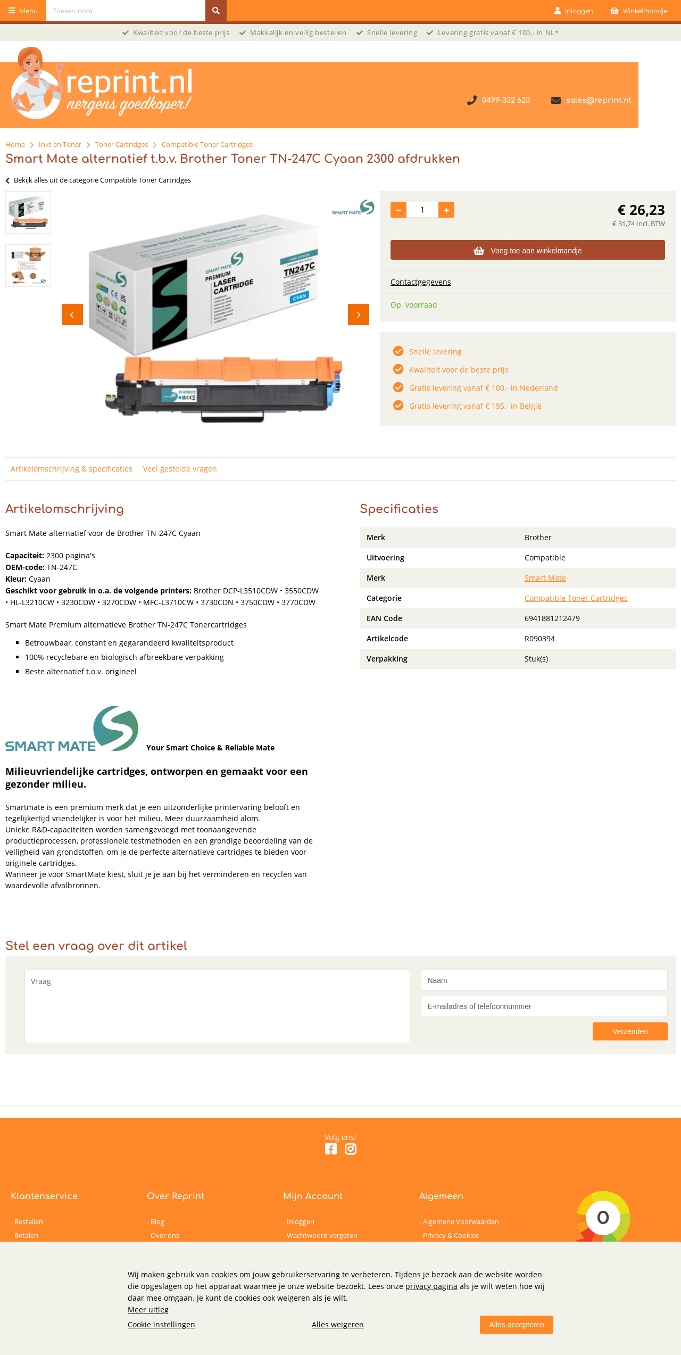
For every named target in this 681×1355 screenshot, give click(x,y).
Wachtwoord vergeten (322, 1235)
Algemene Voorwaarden (461, 1221)
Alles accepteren (516, 1324)
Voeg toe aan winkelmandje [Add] (528, 250)
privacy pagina (431, 1286)
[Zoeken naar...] (216, 10)
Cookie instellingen (161, 1324)
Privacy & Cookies (451, 1235)
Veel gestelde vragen (180, 469)
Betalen (26, 1235)
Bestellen (28, 1221)
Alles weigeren (338, 1324)
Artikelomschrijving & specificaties (71, 469)
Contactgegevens (421, 282)
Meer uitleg (148, 1309)
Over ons (165, 1235)
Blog (157, 1221)
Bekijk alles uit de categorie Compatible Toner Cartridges (98, 180)
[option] (28, 212)
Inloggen (300, 1221)
